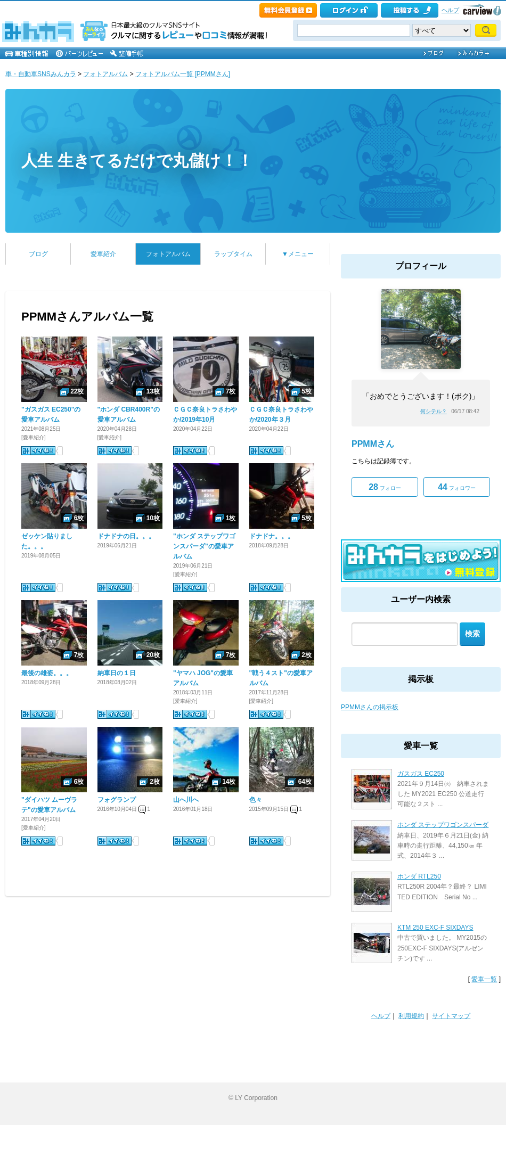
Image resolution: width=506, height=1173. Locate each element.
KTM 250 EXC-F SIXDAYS (435, 927)
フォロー (385, 486)
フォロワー (457, 486)
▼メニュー (298, 254)
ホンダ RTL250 (419, 876)
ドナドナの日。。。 (126, 536)
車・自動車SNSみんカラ (40, 74)
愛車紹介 (103, 254)
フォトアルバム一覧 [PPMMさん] (182, 74)
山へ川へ (186, 799)
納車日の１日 (116, 673)
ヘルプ (450, 10)
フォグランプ (116, 799)
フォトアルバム (105, 74)
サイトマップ (451, 1016)
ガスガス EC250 (420, 773)
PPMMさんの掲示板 (369, 707)
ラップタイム (233, 254)
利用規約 (411, 1016)
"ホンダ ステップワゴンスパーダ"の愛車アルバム (204, 546)
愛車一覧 (484, 979)
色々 (255, 799)
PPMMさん (373, 443)
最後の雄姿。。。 (46, 673)
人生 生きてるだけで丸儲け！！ (137, 160)
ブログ (38, 254)
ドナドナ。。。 (271, 536)
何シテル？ (433, 411)
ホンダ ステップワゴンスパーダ (442, 825)
